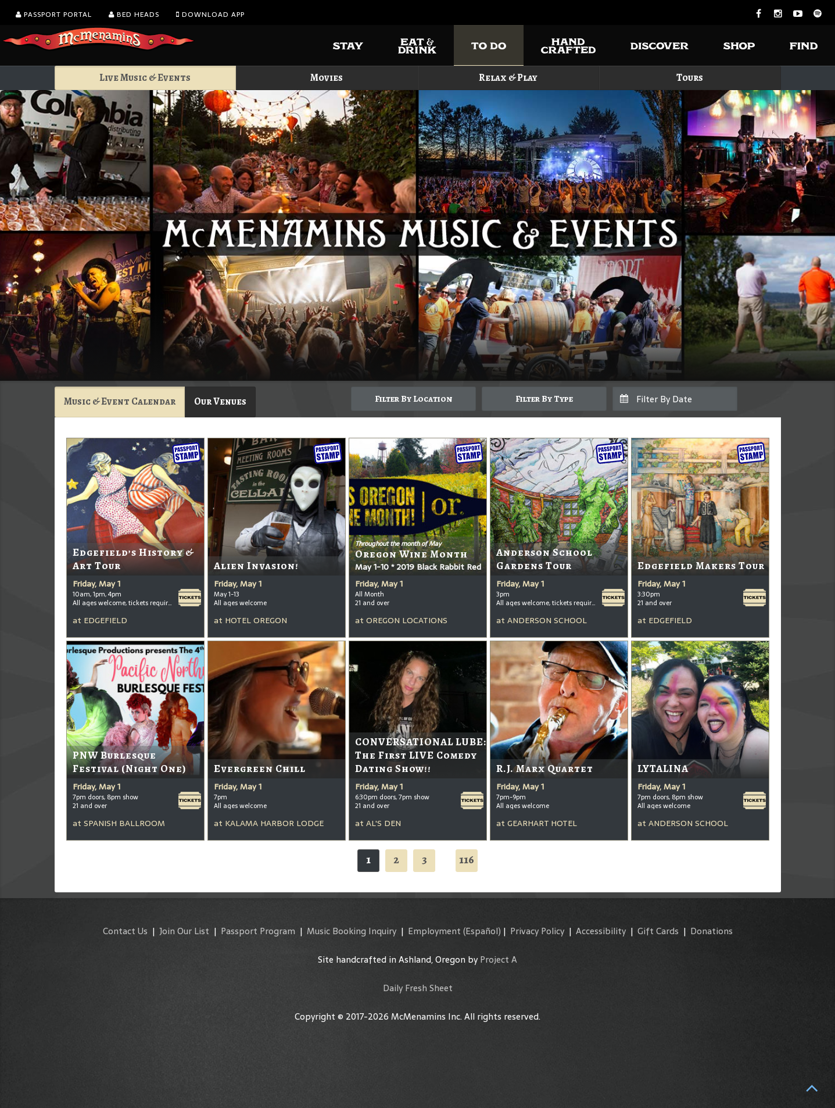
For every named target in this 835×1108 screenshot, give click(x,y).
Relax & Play (508, 77)
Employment (434, 931)
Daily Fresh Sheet (418, 988)
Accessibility (601, 931)
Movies (326, 77)
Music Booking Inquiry (351, 931)
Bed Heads (134, 14)
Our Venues (220, 401)
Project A (498, 959)
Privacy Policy (537, 931)
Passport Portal (54, 14)
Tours (689, 77)
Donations (711, 931)
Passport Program (258, 931)
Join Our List (184, 931)
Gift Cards (658, 931)
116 (466, 859)
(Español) (482, 931)
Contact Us (125, 931)
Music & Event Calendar (119, 401)
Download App (210, 14)
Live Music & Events (145, 77)
